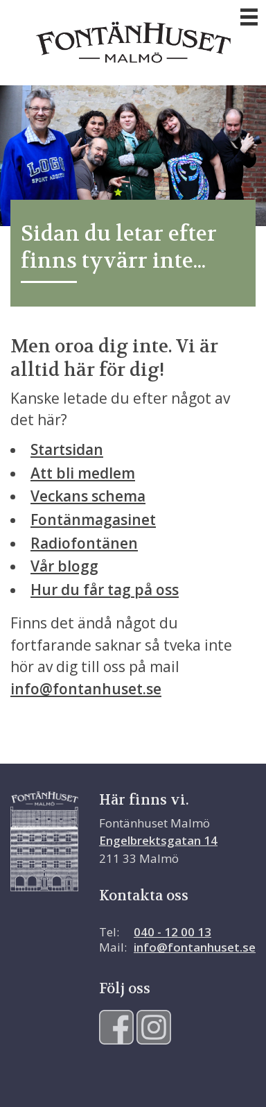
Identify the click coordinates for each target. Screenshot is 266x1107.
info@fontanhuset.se (85, 688)
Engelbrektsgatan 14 (158, 840)
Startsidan (66, 449)
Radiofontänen (84, 543)
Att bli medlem (82, 473)
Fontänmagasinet (93, 519)
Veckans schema (87, 496)
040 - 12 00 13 (172, 932)
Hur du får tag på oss (104, 589)
